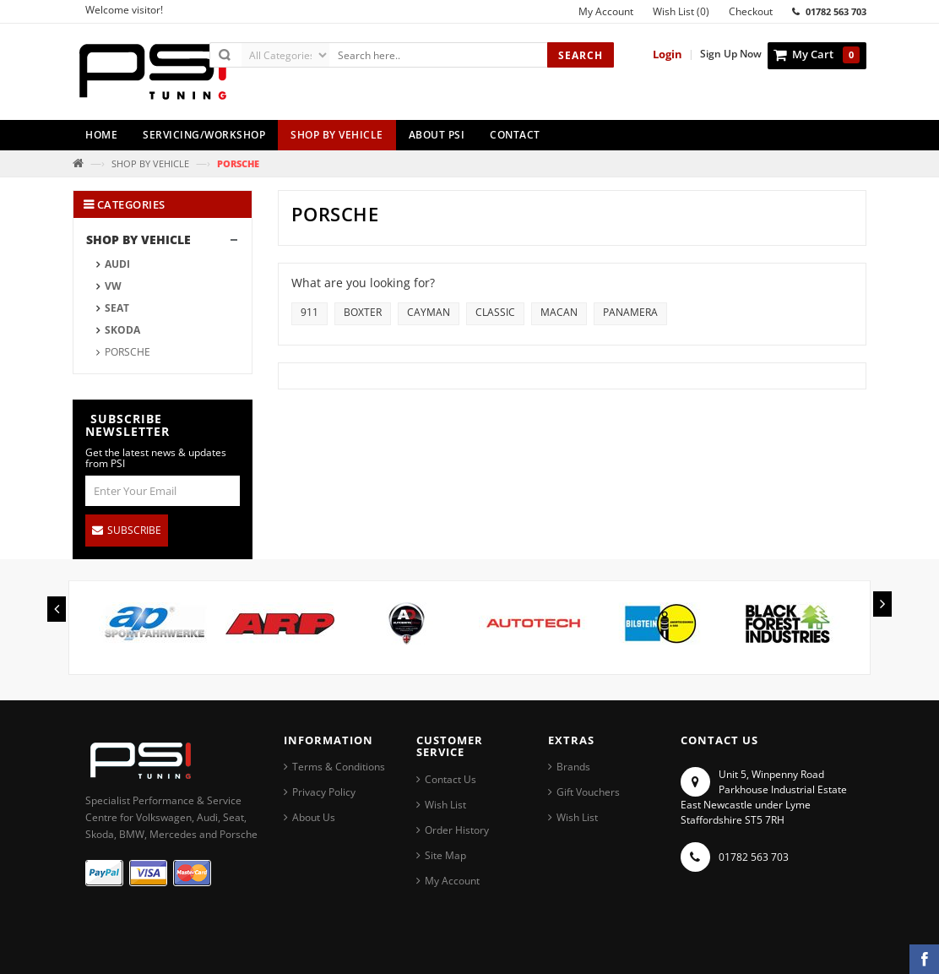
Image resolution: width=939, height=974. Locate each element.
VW (113, 286)
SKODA (122, 330)
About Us (313, 817)
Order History (457, 830)
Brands (573, 766)
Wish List (445, 804)
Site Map (445, 855)
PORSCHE (127, 352)
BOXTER (363, 312)
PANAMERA (630, 312)
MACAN (559, 312)
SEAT (117, 308)
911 (309, 312)
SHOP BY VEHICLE (150, 163)
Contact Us (450, 779)
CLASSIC (495, 312)
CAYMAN (428, 312)
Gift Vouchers (588, 792)
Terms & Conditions (338, 766)
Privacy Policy (324, 792)
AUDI (117, 264)
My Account (452, 880)
